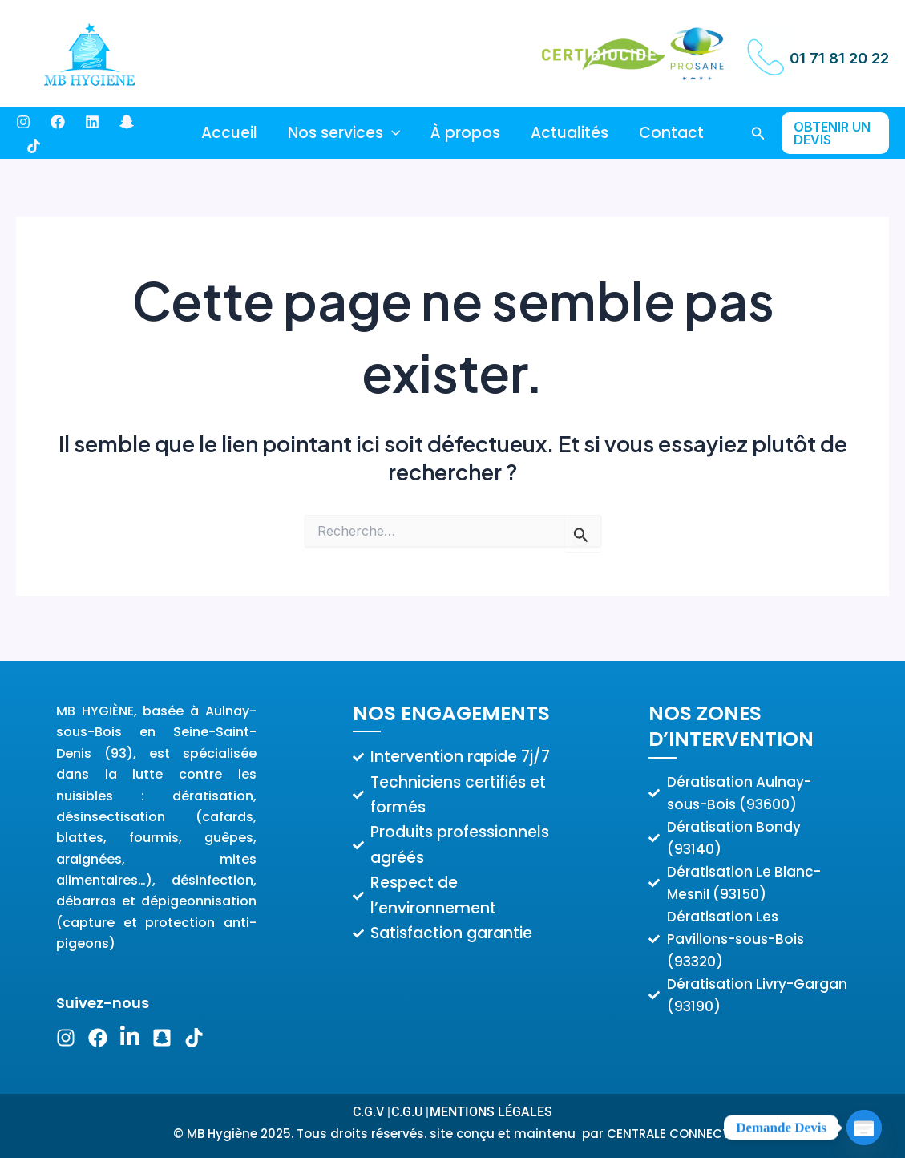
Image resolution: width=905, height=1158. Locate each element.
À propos (465, 133)
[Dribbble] (33, 146)
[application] (391, 133)
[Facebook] (58, 122)
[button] (758, 133)
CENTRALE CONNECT (670, 1133)
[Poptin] (864, 1120)
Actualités (569, 133)
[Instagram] (23, 122)
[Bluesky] (126, 122)
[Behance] (92, 122)
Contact (671, 133)
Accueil (229, 133)
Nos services (344, 133)
